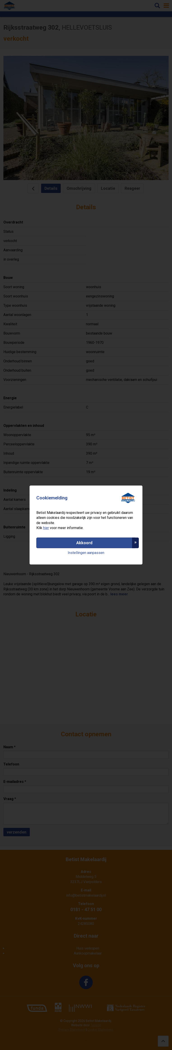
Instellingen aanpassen (86, 553)
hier (46, 528)
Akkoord (84, 542)
